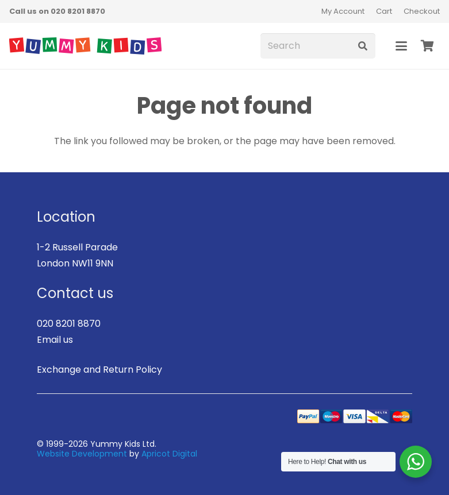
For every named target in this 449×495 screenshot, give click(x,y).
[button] (401, 46)
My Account (342, 11)
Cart (384, 11)
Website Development (82, 453)
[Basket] (427, 46)
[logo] (85, 46)
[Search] (317, 46)
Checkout (422, 11)
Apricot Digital (169, 453)
